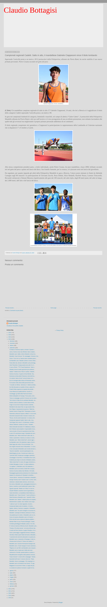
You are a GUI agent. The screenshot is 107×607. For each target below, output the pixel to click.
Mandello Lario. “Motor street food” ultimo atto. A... (22, 435)
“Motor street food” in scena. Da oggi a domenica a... (22, 462)
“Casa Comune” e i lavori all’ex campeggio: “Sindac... (22, 557)
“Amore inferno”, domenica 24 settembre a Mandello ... (23, 477)
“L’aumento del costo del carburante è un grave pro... (22, 537)
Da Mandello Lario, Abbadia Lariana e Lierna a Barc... (23, 360)
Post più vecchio (97, 308)
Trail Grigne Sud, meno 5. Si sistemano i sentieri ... (22, 422)
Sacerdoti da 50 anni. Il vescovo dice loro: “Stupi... (22, 559)
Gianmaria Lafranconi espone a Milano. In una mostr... (23, 413)
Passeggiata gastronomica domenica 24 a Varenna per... (23, 473)
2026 (9, 332)
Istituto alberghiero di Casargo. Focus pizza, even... (22, 396)
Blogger (61, 602)
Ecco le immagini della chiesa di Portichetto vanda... (22, 380)
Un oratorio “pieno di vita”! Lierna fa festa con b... (21, 378)
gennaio (12, 586)
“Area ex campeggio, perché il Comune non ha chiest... (23, 398)
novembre (12, 343)
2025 (9, 334)
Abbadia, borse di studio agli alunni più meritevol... (22, 369)
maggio (12, 577)
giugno (11, 575)
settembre (12, 347)
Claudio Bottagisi (30, 10)
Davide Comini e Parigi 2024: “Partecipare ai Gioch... (22, 411)
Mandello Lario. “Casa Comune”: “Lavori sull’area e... (22, 495)
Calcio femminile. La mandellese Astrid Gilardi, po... (22, 493)
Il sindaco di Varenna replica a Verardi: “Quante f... (22, 349)
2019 (9, 595)
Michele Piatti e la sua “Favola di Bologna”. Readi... (22, 521)
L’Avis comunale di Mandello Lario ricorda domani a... (22, 449)
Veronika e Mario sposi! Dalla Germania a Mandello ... (23, 534)
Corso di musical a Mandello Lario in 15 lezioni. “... (22, 517)
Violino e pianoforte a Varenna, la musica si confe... (22, 437)
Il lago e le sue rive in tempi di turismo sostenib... (21, 404)
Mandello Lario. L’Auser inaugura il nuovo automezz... (23, 545)
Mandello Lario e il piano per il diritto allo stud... (21, 550)
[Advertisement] (53, 34)
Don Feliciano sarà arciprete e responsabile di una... (22, 429)
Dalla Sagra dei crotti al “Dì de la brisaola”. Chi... (21, 444)
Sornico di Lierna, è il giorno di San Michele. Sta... (22, 374)
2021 (9, 591)
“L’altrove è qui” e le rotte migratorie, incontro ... (21, 504)
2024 (9, 337)
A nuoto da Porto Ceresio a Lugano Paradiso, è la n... (22, 530)
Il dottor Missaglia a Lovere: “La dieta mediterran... (22, 464)
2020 (9, 593)
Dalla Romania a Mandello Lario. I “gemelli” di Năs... (22, 497)
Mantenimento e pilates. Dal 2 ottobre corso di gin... (22, 501)
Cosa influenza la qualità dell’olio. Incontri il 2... (21, 391)
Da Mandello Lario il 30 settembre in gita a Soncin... (22, 442)
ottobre (12, 345)
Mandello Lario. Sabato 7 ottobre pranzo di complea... (23, 499)
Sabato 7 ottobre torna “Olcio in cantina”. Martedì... (22, 371)
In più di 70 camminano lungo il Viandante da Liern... (22, 433)
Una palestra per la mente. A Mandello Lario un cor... (22, 515)
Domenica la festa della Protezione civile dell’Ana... (22, 376)
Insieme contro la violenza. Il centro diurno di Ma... (22, 402)
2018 (9, 597)
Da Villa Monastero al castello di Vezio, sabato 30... (22, 387)
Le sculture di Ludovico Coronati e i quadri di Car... (22, 568)
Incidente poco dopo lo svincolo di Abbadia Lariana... (22, 460)
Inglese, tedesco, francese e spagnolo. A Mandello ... (22, 508)
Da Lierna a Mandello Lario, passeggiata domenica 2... (23, 484)
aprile (11, 579)
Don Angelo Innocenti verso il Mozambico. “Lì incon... (22, 446)
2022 (9, 588)
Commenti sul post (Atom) (16, 310)
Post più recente (9, 308)
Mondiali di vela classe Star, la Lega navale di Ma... (22, 407)
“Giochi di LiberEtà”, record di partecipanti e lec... (21, 451)
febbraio (12, 584)
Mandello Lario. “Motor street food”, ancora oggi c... (22, 440)
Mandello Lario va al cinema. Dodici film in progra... (22, 468)
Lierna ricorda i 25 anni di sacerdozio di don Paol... (22, 431)
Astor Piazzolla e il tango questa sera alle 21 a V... (22, 365)
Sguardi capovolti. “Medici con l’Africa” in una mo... (22, 488)
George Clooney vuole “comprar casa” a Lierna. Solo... (23, 479)
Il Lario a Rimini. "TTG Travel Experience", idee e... (22, 367)
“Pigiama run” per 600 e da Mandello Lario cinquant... (22, 548)
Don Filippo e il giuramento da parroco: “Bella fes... (22, 409)
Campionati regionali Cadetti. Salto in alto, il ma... (21, 420)
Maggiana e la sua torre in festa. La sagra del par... (22, 565)
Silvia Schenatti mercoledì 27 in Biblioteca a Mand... (22, 426)
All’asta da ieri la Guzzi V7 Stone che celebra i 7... (22, 541)
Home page (53, 308)
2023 (9, 339)
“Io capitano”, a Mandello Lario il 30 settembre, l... (21, 466)
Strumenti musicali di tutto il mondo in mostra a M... (22, 415)
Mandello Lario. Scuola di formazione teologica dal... (22, 543)
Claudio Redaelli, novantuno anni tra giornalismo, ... (22, 490)
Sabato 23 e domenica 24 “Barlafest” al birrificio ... (22, 475)
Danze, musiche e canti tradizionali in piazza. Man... (22, 486)
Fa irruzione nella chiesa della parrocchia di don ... (22, 382)
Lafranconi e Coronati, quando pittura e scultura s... (22, 552)
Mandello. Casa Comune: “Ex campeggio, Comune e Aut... (24, 356)
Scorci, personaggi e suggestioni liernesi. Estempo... (22, 532)
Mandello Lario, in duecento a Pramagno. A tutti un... (22, 539)
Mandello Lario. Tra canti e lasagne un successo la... (22, 510)
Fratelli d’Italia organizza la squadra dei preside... (21, 389)
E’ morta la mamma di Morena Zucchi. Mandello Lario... (23, 526)
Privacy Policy (60, 330)
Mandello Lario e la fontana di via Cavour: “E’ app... (22, 563)
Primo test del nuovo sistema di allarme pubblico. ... (22, 519)
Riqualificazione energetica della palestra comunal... (22, 554)
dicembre (12, 341)
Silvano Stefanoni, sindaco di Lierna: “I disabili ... (21, 424)
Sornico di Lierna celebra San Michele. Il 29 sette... (22, 471)
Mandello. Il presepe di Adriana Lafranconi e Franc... (22, 512)
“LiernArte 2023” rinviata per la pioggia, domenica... (22, 455)
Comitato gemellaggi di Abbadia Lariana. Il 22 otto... (22, 523)
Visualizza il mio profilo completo (15, 325)
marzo (11, 581)
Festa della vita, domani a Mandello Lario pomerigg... (22, 363)
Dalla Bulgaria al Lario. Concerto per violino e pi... (21, 453)
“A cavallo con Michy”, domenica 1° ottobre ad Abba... (22, 385)
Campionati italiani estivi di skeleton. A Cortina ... (21, 506)
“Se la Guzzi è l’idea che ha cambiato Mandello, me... (22, 400)
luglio (11, 573)
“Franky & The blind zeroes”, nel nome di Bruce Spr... (22, 528)
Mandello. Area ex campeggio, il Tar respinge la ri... (22, 561)
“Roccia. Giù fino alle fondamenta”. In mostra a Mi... (22, 418)
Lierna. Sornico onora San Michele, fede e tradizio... (22, 352)
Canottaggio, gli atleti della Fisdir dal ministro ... (21, 393)
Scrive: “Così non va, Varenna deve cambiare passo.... (23, 358)
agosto (11, 570)
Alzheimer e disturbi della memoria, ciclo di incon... (22, 482)
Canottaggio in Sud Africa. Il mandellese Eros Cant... (22, 457)
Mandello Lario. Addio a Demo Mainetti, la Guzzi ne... (22, 354)
